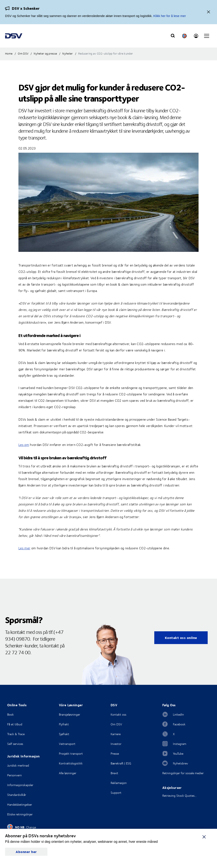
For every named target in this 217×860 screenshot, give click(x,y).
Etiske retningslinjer (20, 814)
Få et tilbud (14, 724)
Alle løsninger (67, 773)
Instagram (179, 744)
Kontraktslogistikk (71, 763)
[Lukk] (208, 12)
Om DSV (116, 724)
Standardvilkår (16, 794)
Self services (15, 744)
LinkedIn (178, 714)
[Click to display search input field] (172, 36)
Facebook (179, 724)
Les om (23, 444)
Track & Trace (16, 734)
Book (10, 714)
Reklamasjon (119, 783)
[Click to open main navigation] (206, 36)
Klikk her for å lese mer (169, 16)
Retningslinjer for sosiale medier (183, 773)
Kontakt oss (118, 714)
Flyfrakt (64, 724)
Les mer (24, 548)
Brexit (114, 773)
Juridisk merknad (18, 765)
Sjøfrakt (64, 734)
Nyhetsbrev (180, 763)
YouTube (178, 753)
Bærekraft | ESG (121, 763)
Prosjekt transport (71, 753)
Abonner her (26, 851)
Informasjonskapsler (20, 785)
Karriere (116, 734)
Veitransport (67, 744)
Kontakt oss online (181, 637)
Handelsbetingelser (19, 804)
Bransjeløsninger (69, 714)
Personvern (14, 775)
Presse (115, 753)
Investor (116, 744)
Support (116, 792)
